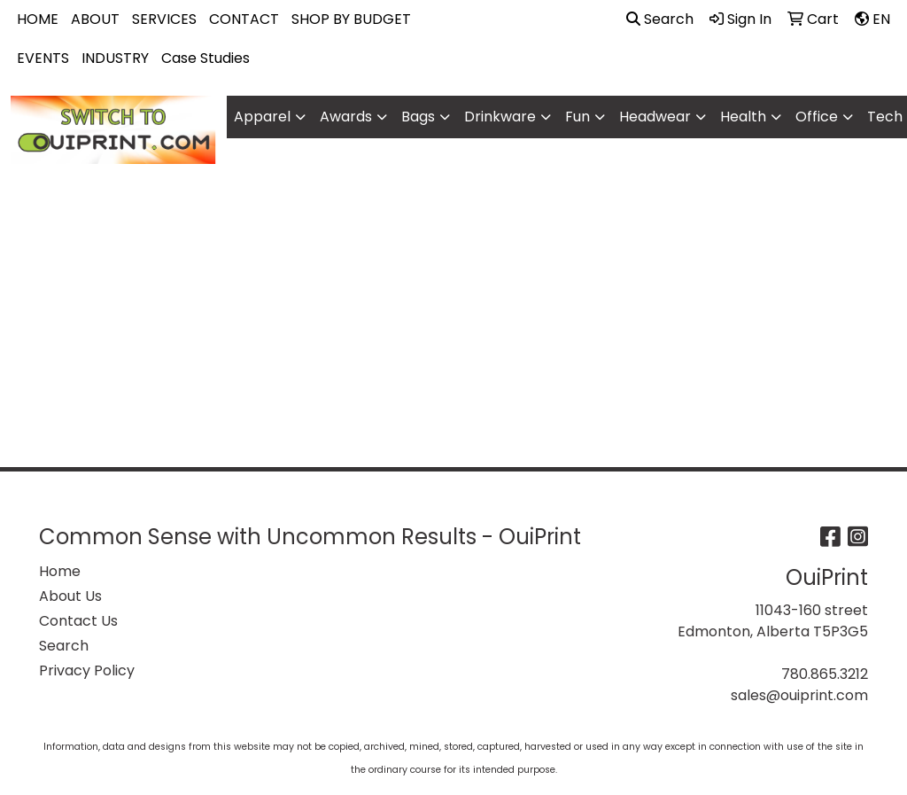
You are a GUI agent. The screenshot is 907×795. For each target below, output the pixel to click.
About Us (70, 596)
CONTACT (244, 19)
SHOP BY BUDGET (351, 19)
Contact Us (78, 621)
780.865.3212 (824, 674)
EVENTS (43, 58)
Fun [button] (577, 116)
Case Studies (205, 58)
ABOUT (95, 19)
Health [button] (743, 116)
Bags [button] (418, 116)
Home (60, 571)
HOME (37, 19)
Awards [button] (346, 116)
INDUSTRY (115, 58)
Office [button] (816, 116)
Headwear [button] (655, 116)
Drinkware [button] (500, 116)
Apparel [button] (262, 116)
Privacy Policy (87, 670)
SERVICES (164, 19)
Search (660, 19)
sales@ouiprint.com (799, 695)
